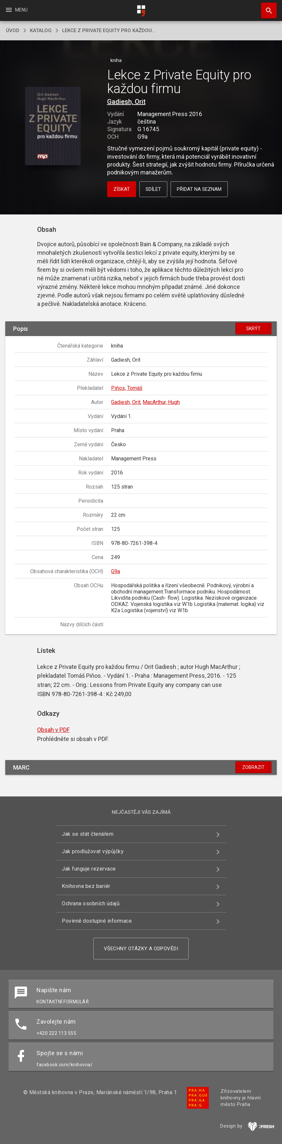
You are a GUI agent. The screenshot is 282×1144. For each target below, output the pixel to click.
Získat (121, 189)
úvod (12, 30)
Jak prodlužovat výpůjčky (93, 851)
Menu (16, 10)
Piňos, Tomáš (126, 388)
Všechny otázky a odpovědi (141, 949)
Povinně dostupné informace (97, 921)
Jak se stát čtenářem (87, 834)
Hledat (266, 7)
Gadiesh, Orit (126, 102)
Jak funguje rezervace (89, 869)
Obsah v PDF (53, 729)
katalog (41, 30)
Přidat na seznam (199, 189)
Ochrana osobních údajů (91, 903)
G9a (115, 571)
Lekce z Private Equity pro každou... (109, 30)
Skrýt (253, 328)
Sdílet (153, 189)
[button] (52, 126)
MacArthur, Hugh (161, 402)
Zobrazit (253, 767)
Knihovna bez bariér (86, 886)
